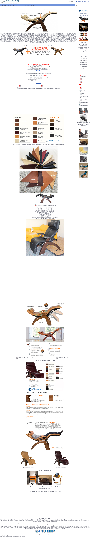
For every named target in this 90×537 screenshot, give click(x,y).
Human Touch (28, 7)
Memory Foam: (32, 78)
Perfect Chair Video (83, 31)
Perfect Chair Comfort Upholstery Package (83, 45)
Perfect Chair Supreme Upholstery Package (83, 51)
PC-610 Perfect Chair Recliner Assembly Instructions (46, 205)
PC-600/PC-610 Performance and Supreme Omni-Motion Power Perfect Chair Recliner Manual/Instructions (38, 88)
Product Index (5, 7)
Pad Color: (29, 66)
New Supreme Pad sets (53, 39)
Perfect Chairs (34, 7)
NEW (79, 124)
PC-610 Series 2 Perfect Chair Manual (27, 85)
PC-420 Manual (84, 87)
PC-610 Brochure (84, 96)
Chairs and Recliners (13, 7)
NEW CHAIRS (83, 42)
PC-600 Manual (84, 93)
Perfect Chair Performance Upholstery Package (83, 48)
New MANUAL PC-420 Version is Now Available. (38, 44)
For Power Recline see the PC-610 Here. (53, 56)
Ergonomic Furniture (21, 7)
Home (38, 534)
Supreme (43, 56)
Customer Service (71, 1)
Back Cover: (30, 79)
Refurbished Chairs (83, 52)
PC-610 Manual (84, 99)
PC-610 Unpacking (84, 105)
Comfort (32, 56)
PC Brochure (84, 79)
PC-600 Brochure (84, 90)
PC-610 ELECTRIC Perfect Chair (36, 75)
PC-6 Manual (84, 82)
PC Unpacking (84, 76)
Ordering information (49, 534)
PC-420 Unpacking (84, 102)
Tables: (31, 67)
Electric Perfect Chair (83, 73)
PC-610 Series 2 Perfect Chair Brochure (49, 85)
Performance (37, 56)
